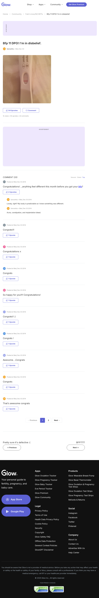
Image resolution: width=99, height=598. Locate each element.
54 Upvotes (12, 110)
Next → (57, 420)
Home (5, 14)
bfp (80, 186)
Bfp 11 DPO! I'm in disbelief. (58, 14)
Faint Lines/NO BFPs (34, 14)
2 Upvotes (11, 192)
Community (17, 14)
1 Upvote (10, 235)
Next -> (76, 447)
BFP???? (80, 442)
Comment (31, 110)
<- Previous (12, 447)
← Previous (32, 420)
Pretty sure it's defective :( (16, 442)
